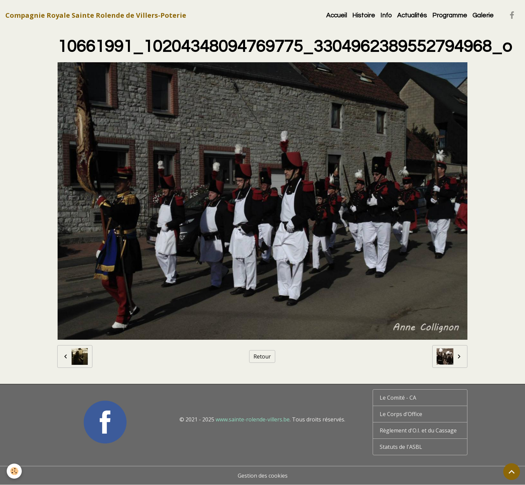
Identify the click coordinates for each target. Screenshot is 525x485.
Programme (449, 15)
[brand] (95, 15)
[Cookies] (14, 471)
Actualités (412, 15)
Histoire (363, 15)
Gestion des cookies (263, 475)
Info (386, 15)
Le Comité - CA (398, 397)
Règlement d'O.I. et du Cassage (418, 430)
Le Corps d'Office (401, 414)
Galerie (483, 15)
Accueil (336, 15)
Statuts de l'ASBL (401, 447)
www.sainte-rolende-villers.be (253, 419)
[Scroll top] (511, 471)
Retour (262, 356)
